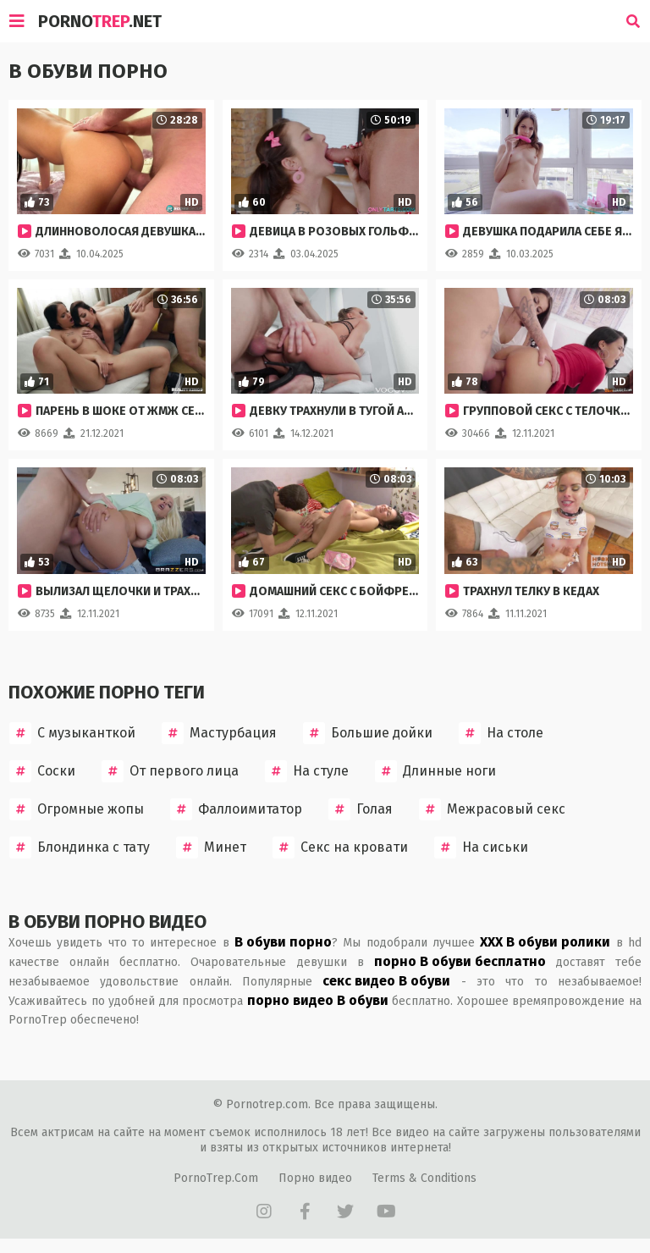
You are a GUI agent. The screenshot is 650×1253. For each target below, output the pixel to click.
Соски (42, 771)
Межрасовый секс (492, 809)
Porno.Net (100, 21)
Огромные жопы (76, 809)
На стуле (307, 771)
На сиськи (481, 847)
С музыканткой (72, 733)
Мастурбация (219, 733)
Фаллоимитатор (236, 809)
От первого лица (170, 771)
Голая (360, 809)
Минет (211, 847)
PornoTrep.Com (216, 1178)
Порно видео (315, 1178)
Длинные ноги (435, 771)
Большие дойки (367, 733)
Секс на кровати (340, 847)
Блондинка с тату (79, 847)
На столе (501, 733)
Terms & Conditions (424, 1178)
